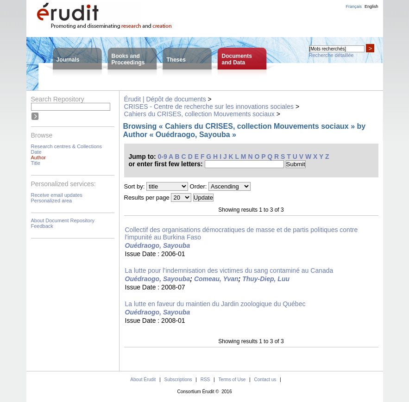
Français (354, 6)
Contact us (265, 379)
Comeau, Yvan (216, 279)
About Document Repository (63, 220)
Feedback (42, 226)
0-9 (162, 156)
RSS (205, 379)
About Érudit (143, 379)
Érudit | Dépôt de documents (165, 99)
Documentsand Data (237, 59)
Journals (68, 60)
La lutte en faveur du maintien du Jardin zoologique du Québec (215, 304)
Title (35, 163)
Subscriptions (178, 379)
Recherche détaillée (331, 55)
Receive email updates (56, 195)
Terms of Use (231, 379)
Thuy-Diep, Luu (265, 279)
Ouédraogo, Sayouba (157, 245)
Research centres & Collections (66, 146)
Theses (176, 60)
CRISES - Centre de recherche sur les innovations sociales (209, 106)
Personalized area (51, 200)
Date (36, 152)
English (371, 6)
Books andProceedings (128, 59)
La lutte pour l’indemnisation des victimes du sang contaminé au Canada (229, 270)
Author (38, 157)
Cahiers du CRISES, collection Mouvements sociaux (199, 114)
